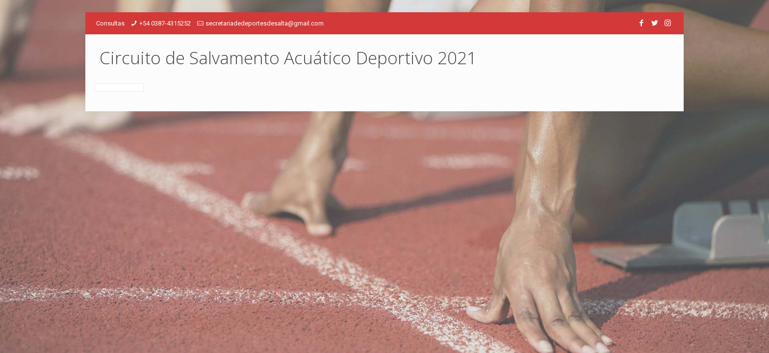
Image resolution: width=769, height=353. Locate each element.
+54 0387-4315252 (165, 23)
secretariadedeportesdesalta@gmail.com (264, 23)
